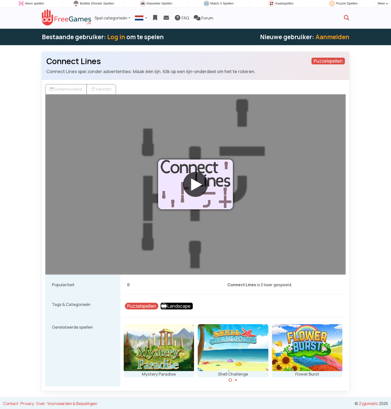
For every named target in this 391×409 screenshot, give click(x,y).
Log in (116, 37)
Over (40, 403)
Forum (203, 18)
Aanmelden (332, 37)
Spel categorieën (111, 18)
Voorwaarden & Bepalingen (72, 403)
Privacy (27, 403)
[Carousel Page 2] (236, 380)
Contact (10, 403)
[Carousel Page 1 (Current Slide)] (230, 380)
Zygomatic (368, 403)
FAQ (181, 18)
